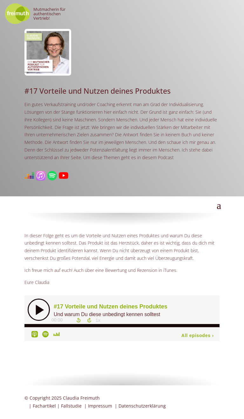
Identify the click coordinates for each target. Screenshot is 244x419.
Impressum (100, 406)
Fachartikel (44, 406)
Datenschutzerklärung (142, 406)
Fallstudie (71, 406)
